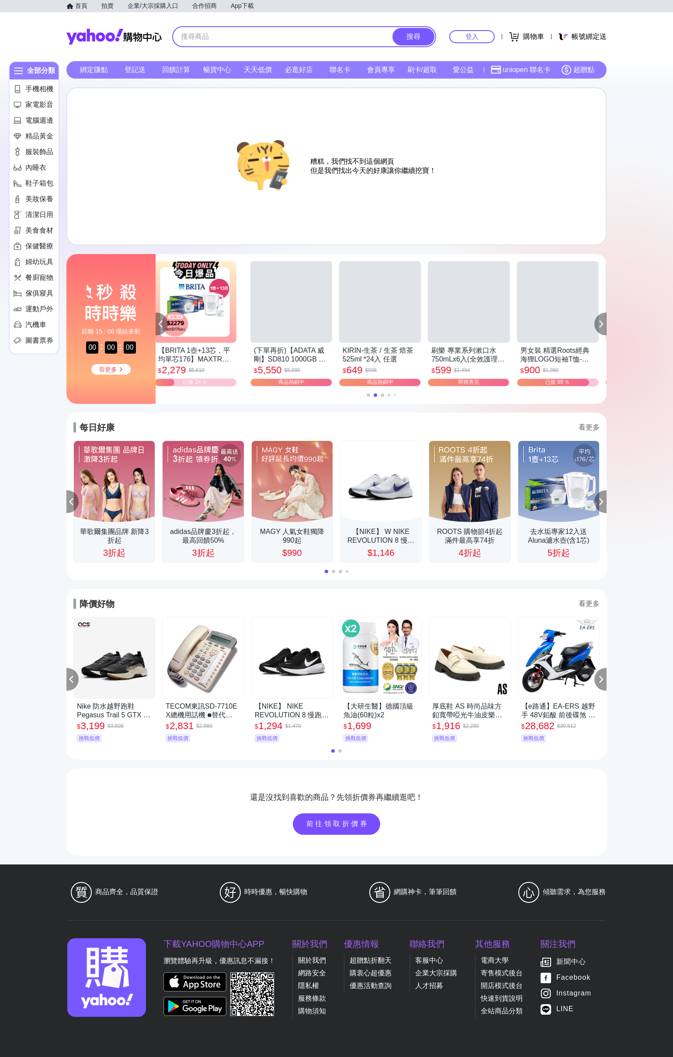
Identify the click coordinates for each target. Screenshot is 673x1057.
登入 (472, 36)
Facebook (573, 977)
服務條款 (312, 998)
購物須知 (312, 1011)
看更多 (589, 427)
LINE (565, 1008)
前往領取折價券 (337, 823)
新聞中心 (571, 961)
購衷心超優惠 (371, 973)
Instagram (573, 993)
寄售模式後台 (502, 973)
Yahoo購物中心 (114, 36)
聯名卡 (340, 69)
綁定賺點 (94, 69)
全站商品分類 (502, 1011)
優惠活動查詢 (371, 985)
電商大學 (495, 960)
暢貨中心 (217, 69)
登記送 (135, 69)
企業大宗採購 (436, 973)
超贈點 (577, 70)
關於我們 (312, 960)
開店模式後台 (502, 985)
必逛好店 (299, 69)
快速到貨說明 (502, 998)
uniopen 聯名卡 (521, 70)
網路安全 (312, 973)
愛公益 (463, 69)
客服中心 (429, 960)
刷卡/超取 (422, 69)
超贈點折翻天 (371, 960)
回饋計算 (176, 69)
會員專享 (381, 69)
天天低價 (258, 69)
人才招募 (429, 985)
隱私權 (308, 985)
